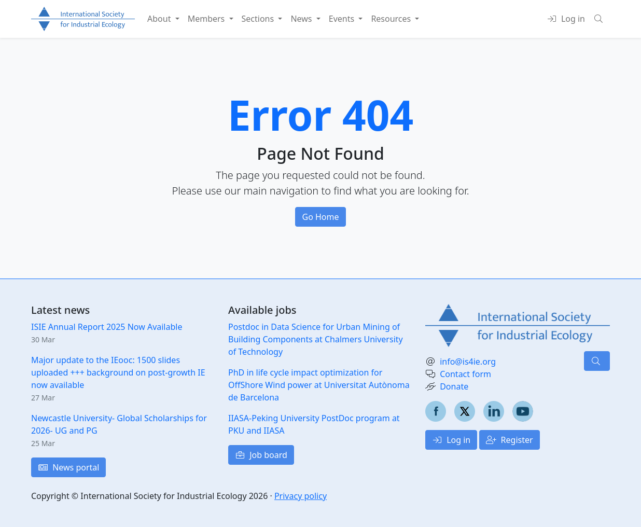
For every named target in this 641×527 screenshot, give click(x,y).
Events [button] (343, 18)
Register (509, 440)
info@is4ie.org (468, 361)
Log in (451, 440)
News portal (68, 467)
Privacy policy (300, 496)
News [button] (302, 18)
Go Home (320, 217)
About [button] (160, 18)
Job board (261, 455)
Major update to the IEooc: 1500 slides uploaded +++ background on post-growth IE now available (118, 372)
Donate (454, 386)
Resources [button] (392, 18)
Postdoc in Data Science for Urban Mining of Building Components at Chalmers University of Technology (315, 339)
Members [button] (207, 18)
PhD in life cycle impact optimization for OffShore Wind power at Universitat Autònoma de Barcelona (319, 385)
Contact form (465, 374)
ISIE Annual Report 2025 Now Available (106, 326)
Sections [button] (259, 18)
